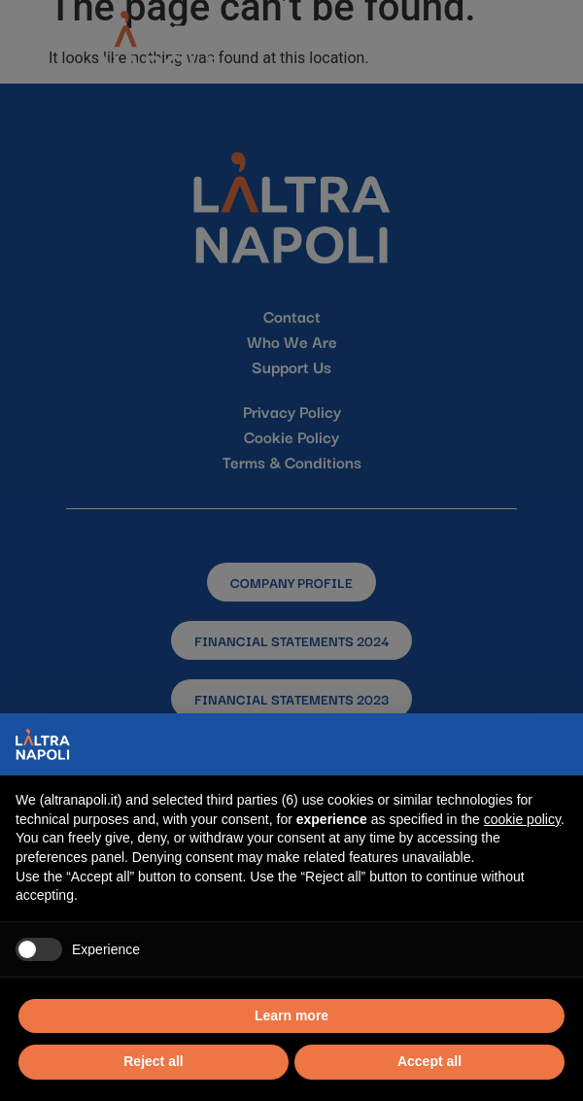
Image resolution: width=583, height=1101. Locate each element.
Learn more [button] (291, 1015)
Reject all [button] (153, 1061)
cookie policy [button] (522, 819)
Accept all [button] (429, 1061)
